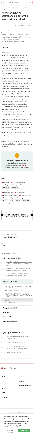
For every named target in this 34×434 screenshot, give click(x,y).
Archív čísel (6, 312)
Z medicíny (4, 380)
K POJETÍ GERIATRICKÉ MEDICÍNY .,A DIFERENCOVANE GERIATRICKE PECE (16, 216)
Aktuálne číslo (7, 316)
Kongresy (4, 397)
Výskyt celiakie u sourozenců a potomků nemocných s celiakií (19, 299)
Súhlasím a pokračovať (23, 431)
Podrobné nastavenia (10, 431)
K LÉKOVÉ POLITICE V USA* (12, 302)
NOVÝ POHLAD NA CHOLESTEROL (13, 290)
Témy (3, 393)
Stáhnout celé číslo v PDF (9, 253)
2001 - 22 (3, 9)
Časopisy (4, 384)
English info (28, 25)
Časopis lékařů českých (25, 7)
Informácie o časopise (10, 321)
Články (3, 377)
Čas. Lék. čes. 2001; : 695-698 (17, 41)
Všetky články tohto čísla (10, 282)
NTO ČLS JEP (25, 165)
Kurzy (3, 388)
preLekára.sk (4, 7)
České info (19, 25)
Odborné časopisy (13, 7)
